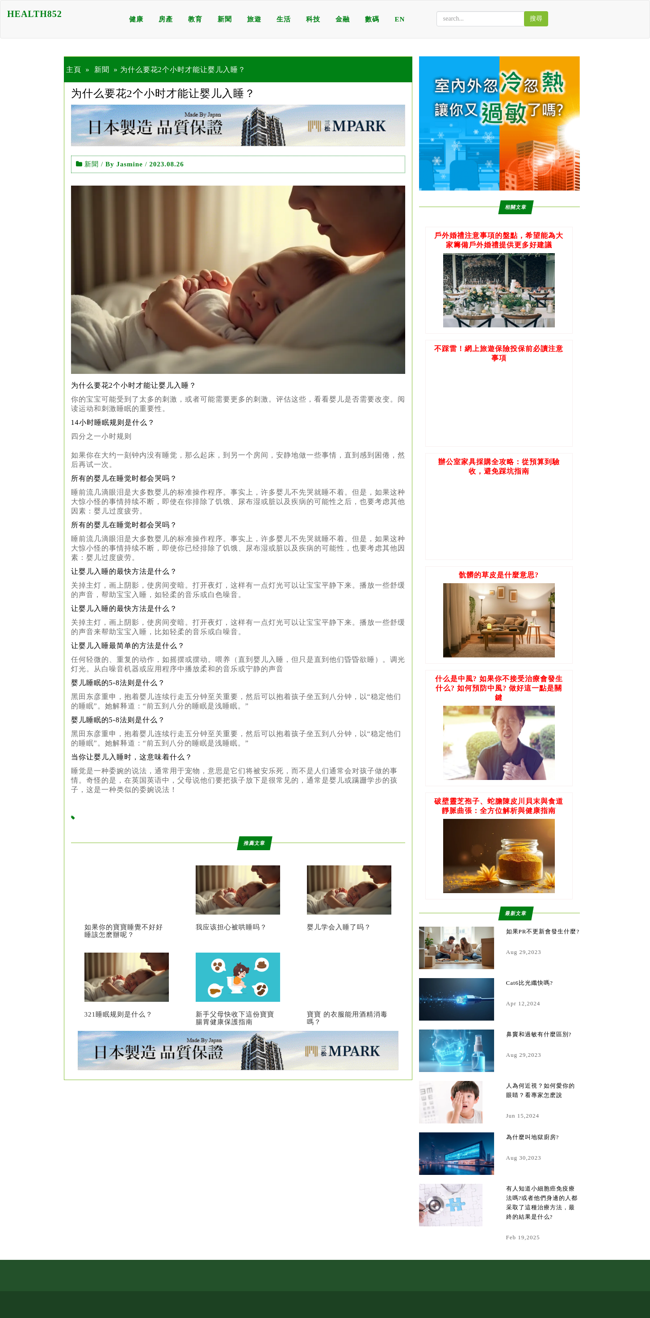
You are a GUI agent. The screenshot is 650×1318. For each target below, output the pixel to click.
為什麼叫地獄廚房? (532, 1137)
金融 (342, 19)
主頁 (73, 69)
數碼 (372, 19)
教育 (195, 19)
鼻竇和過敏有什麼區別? (539, 1034)
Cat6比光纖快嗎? (529, 982)
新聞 (225, 19)
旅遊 (254, 19)
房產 (166, 19)
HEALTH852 (34, 14)
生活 (284, 19)
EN (399, 19)
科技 (313, 19)
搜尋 (536, 18)
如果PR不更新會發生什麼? (543, 931)
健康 (136, 19)
